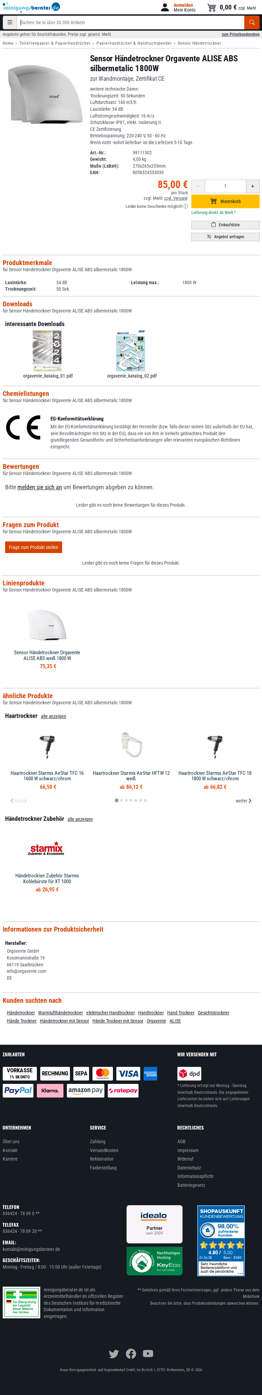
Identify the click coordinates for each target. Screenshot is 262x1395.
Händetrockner (21, 1012)
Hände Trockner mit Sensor (117, 1021)
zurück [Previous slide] (18, 800)
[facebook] (131, 1354)
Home (8, 43)
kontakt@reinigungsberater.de (31, 1249)
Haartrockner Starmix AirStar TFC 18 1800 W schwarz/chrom (214, 776)
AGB (181, 1141)
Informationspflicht (195, 1176)
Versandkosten (104, 1150)
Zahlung (98, 1141)
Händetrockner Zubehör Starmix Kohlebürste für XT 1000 (47, 879)
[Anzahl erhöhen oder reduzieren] (225, 186)
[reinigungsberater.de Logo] (32, 7)
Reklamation (102, 1159)
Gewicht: (98, 159)
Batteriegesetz (191, 1185)
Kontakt (10, 1150)
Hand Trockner (180, 1012)
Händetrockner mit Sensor (64, 1021)
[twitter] (114, 1354)
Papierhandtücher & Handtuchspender (134, 43)
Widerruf (185, 1159)
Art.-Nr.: (98, 152)
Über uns (11, 1141)
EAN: (95, 172)
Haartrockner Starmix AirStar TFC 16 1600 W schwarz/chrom (47, 776)
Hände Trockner (22, 1021)
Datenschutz (189, 1167)
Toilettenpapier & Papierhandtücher (55, 43)
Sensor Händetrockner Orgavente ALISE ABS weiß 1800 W (47, 655)
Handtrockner (151, 1012)
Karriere (10, 1159)
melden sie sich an (39, 487)
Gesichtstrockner (213, 1012)
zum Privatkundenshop (241, 34)
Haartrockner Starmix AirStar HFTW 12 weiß (131, 776)
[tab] (116, 800)
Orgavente (156, 1021)
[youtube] (148, 1354)
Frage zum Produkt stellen (33, 547)
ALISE (175, 1021)
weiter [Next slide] (244, 800)
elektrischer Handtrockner (110, 1012)
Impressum (188, 1150)
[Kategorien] (10, 22)
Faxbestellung (103, 1167)
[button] (177, 7)
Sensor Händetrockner (199, 43)
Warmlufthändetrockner (60, 1012)
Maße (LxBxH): (104, 166)
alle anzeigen (53, 716)
